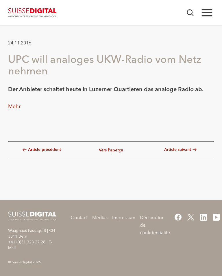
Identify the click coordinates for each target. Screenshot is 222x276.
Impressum (123, 217)
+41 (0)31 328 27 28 (26, 242)
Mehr (14, 106)
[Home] (32, 12)
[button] (14, 127)
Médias (100, 217)
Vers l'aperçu (111, 150)
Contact (79, 217)
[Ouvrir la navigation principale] (207, 13)
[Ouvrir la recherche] (190, 12)
